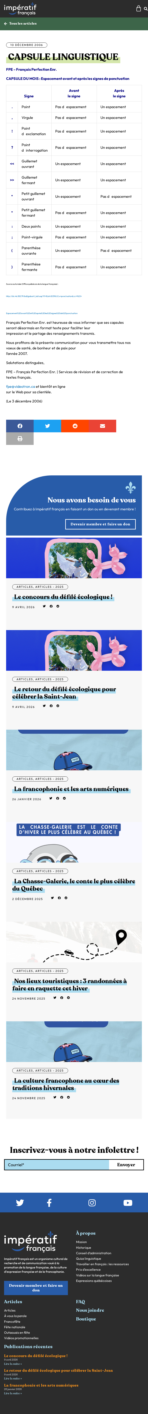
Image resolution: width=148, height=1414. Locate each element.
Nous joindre (90, 1310)
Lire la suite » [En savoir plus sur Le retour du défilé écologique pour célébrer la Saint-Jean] (13, 1378)
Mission (81, 1242)
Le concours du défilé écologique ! (63, 597)
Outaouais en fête (17, 1333)
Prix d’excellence (88, 1270)
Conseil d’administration (93, 1253)
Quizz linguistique (88, 1259)
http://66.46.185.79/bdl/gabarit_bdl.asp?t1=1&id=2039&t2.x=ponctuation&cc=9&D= (44, 296)
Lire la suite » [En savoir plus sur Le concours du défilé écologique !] (13, 1364)
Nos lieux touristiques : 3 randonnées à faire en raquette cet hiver (69, 985)
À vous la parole (15, 1316)
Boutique (86, 1319)
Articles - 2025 (49, 587)
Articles (25, 587)
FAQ (80, 1302)
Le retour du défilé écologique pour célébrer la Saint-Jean (64, 693)
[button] (20, 426)
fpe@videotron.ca (20, 386)
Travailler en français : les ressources (102, 1264)
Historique (83, 1248)
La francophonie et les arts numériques (71, 789)
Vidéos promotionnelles (21, 1338)
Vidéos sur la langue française (97, 1275)
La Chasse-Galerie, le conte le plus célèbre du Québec (73, 885)
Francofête (12, 1322)
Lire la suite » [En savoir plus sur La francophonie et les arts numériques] (13, 1393)
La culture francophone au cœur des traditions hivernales (65, 1084)
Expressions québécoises (94, 1281)
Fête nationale (14, 1327)
